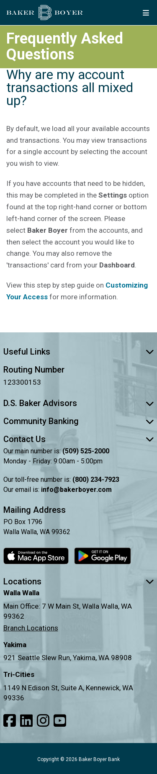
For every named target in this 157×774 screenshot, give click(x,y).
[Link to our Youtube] (60, 720)
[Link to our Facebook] (9, 720)
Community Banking (78, 421)
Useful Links (78, 352)
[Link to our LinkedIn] (26, 720)
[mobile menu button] (145, 12)
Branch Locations (30, 628)
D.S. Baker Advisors (78, 403)
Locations (78, 581)
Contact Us (78, 439)
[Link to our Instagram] (43, 720)
